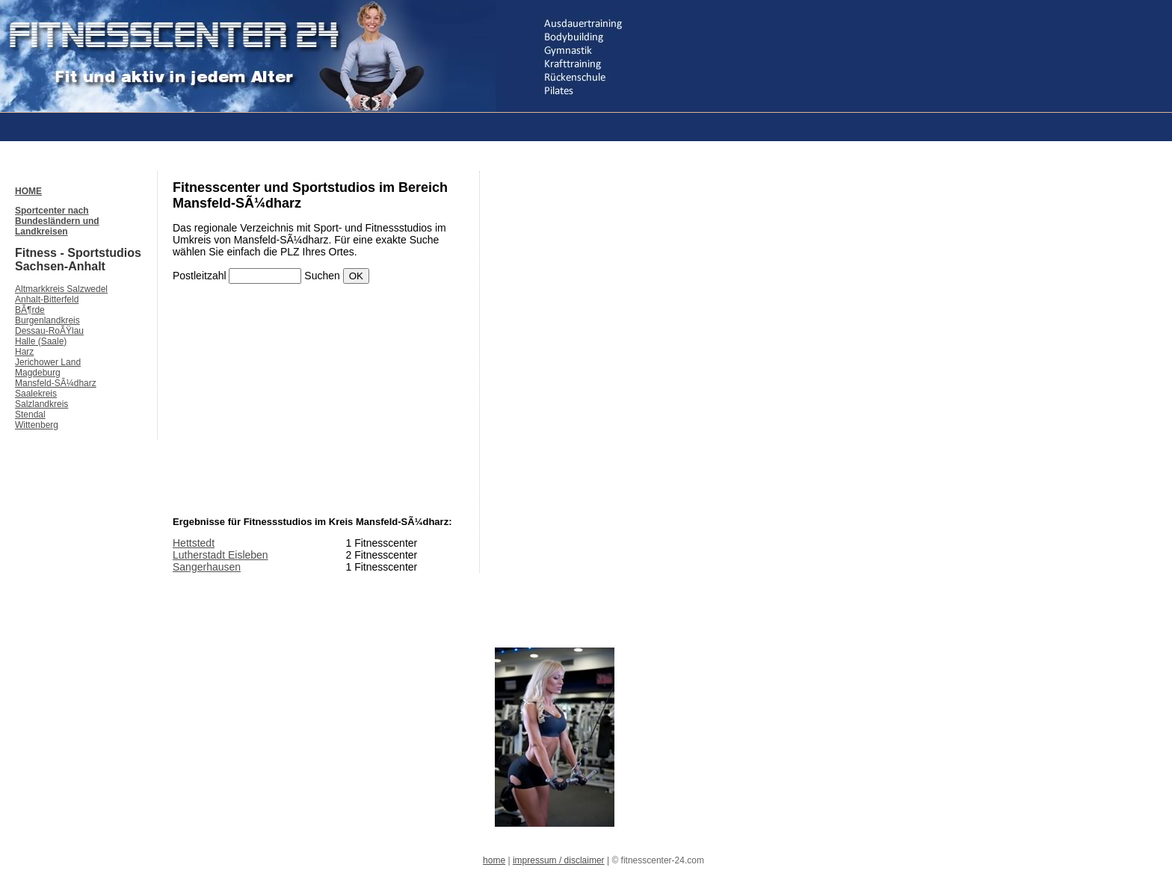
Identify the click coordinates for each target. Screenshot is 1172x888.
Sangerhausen (207, 567)
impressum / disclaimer (559, 860)
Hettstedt (194, 543)
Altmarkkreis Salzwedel (61, 289)
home (494, 860)
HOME (28, 191)
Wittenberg (36, 425)
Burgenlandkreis (47, 320)
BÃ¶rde (30, 310)
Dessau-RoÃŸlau (49, 331)
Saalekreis (36, 393)
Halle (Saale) (41, 341)
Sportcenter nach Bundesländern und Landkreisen (57, 221)
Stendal (30, 414)
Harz (24, 352)
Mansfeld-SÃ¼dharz (55, 383)
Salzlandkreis (41, 404)
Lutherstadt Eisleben (220, 555)
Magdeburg (38, 372)
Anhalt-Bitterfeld (46, 299)
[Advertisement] (287, 125)
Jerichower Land (48, 362)
